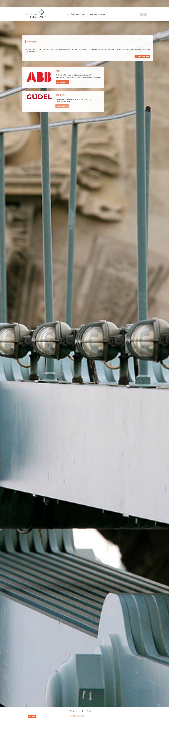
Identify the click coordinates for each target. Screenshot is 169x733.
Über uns (75, 14)
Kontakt (102, 14)
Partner (93, 14)
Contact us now (142, 57)
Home (67, 14)
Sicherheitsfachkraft (77, 716)
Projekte (84, 14)
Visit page (62, 82)
